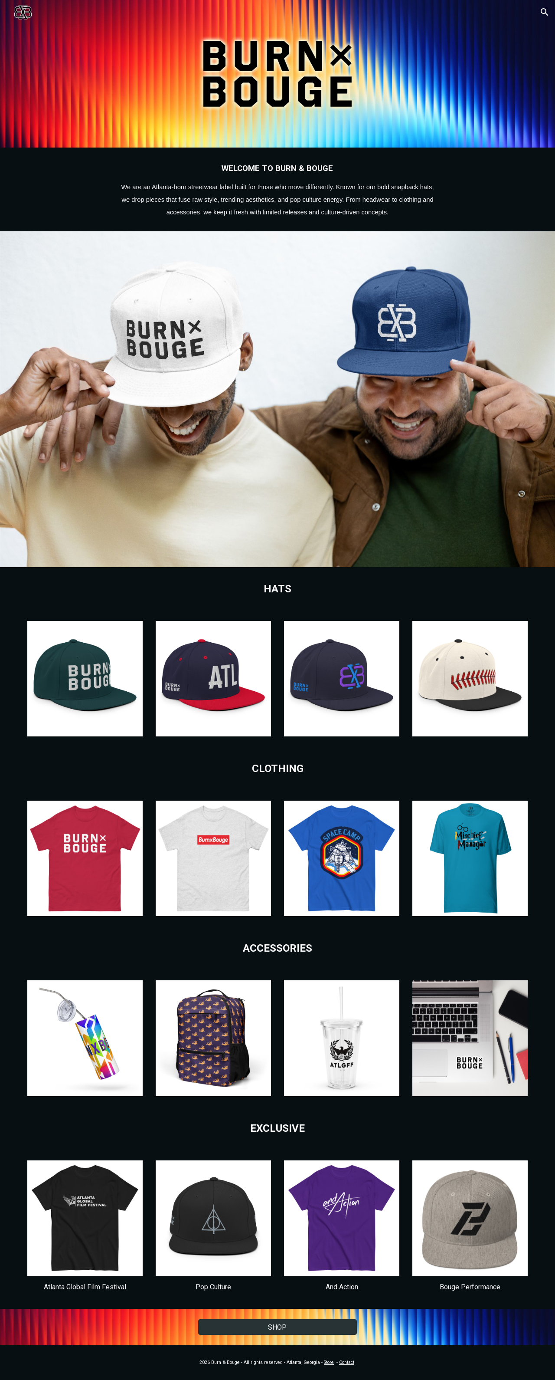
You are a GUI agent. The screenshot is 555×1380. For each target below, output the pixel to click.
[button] (544, 12)
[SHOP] (277, 1327)
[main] (277, 189)
